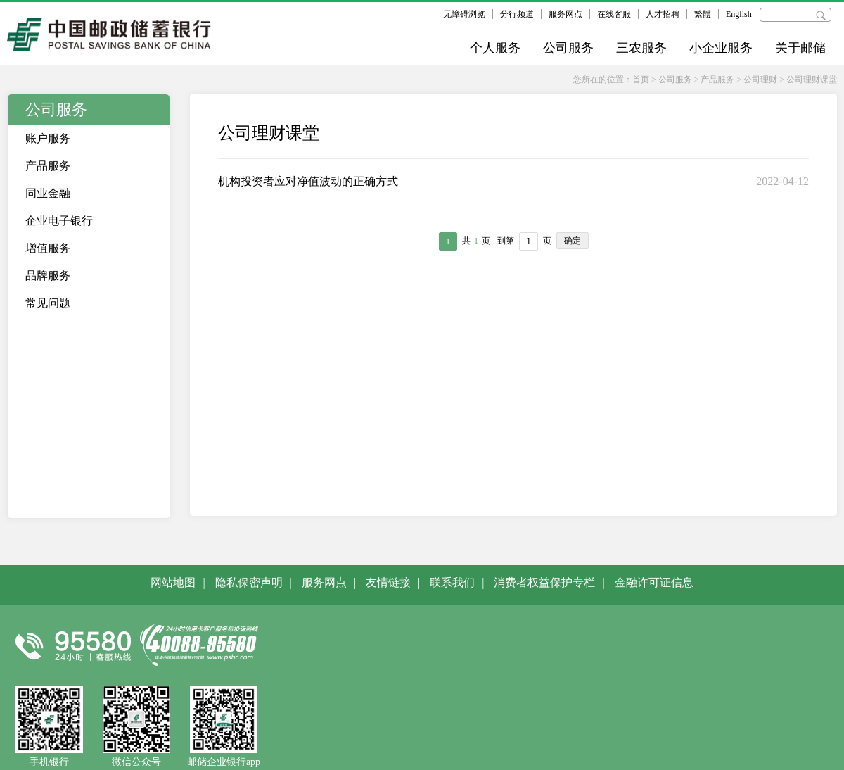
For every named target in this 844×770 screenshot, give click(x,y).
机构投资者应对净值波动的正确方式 (308, 181)
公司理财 (760, 79)
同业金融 (47, 193)
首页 (640, 79)
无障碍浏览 (464, 14)
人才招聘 (662, 14)
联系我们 (452, 582)
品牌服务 (47, 276)
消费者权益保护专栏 (544, 582)
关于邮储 (800, 48)
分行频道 (517, 14)
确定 (572, 241)
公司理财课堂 (811, 79)
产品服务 (717, 79)
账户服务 (47, 138)
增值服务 (47, 248)
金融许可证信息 (654, 582)
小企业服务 (721, 48)
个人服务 (495, 48)
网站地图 (173, 582)
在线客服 (614, 14)
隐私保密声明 (249, 582)
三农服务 (641, 48)
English (739, 14)
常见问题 (47, 303)
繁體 (702, 14)
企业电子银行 (59, 221)
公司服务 (568, 48)
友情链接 (388, 582)
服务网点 (565, 14)
